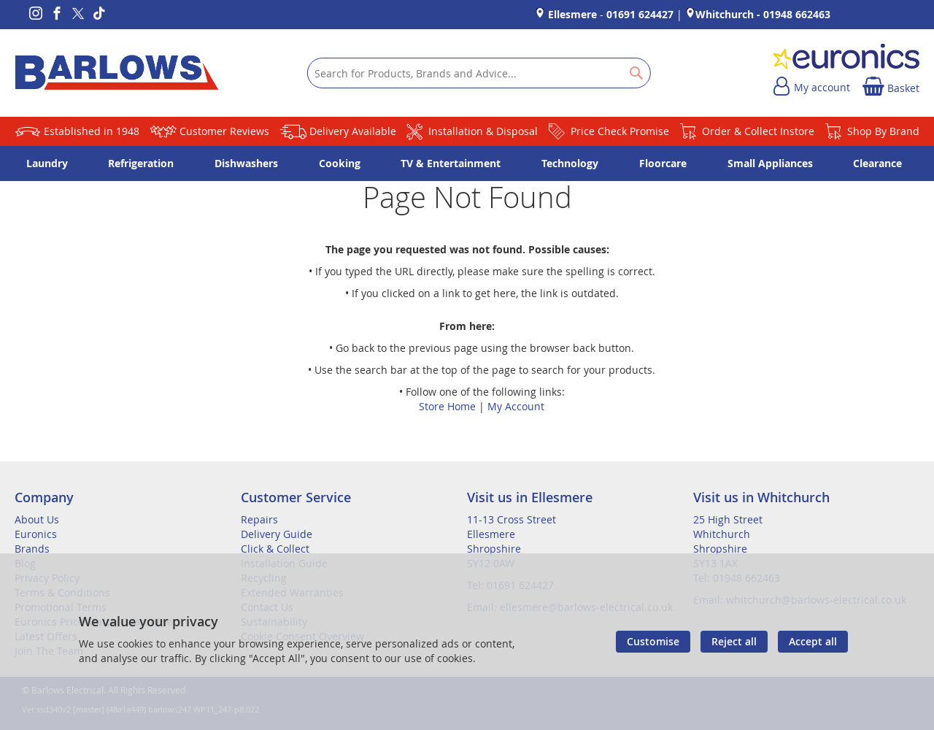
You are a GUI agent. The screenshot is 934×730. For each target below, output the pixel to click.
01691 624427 (640, 14)
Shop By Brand (883, 131)
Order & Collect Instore (758, 131)
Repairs (259, 519)
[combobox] (479, 73)
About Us (37, 519)
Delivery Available (352, 131)
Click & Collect (275, 549)
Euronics (36, 534)
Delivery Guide (276, 534)
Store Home (447, 406)
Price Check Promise (620, 131)
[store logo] (117, 73)
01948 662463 (796, 14)
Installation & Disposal (483, 131)
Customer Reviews (224, 131)
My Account (515, 406)
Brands (32, 549)
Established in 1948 (91, 131)
